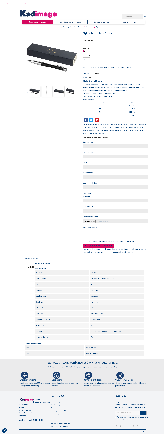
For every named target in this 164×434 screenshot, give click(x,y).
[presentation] (99, 234)
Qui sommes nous (57, 408)
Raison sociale (88, 142)
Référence (87, 73)
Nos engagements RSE (59, 411)
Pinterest (97, 120)
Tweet (91, 120)
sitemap (54, 417)
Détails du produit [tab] (31, 258)
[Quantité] (85, 59)
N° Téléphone (88, 173)
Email (85, 162)
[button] (4, 430)
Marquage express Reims (60, 426)
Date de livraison (89, 206)
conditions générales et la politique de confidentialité (114, 241)
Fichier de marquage (90, 217)
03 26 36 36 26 (26, 410)
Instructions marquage (87, 194)
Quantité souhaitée (90, 183)
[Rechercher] (135, 16)
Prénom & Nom (89, 152)
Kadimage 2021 (142, 431)
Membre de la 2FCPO (58, 420)
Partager (86, 120)
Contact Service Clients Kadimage (62, 423)
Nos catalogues (56, 414)
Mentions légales (57, 402)
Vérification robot (90, 227)
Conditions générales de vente (61, 405)
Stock (85, 77)
